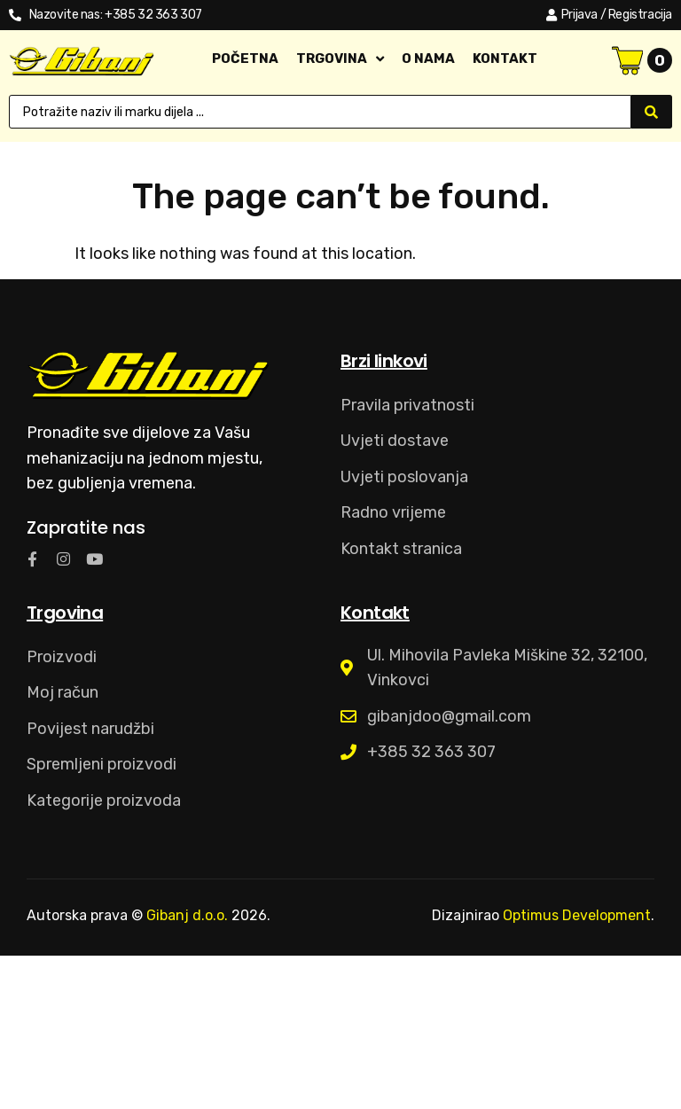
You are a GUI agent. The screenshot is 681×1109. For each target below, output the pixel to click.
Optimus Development (577, 915)
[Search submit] (651, 112)
